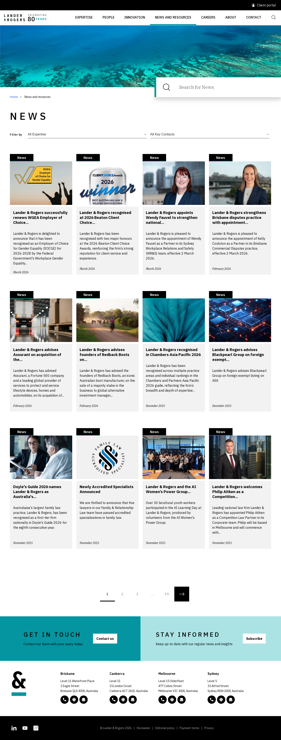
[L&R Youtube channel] (24, 727)
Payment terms (189, 728)
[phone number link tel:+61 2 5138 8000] (114, 699)
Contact (253, 17)
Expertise (84, 17)
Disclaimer (143, 728)
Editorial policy (165, 728)
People (109, 17)
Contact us (105, 639)
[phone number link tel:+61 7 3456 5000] (64, 699)
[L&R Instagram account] (35, 727)
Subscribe (254, 639)
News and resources (173, 17)
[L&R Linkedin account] (14, 727)
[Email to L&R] (83, 699)
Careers (208, 17)
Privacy (209, 728)
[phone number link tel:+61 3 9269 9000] (162, 699)
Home (14, 97)
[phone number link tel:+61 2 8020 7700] (212, 699)
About (230, 17)
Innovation (134, 17)
